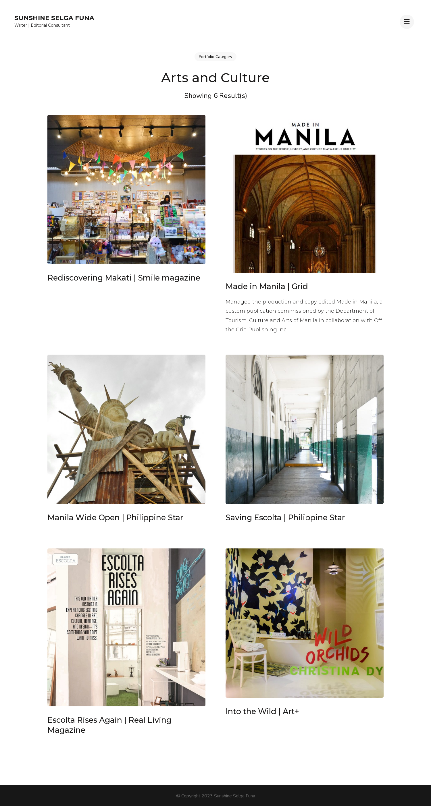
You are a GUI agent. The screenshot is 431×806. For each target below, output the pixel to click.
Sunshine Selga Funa (54, 18)
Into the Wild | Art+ (262, 711)
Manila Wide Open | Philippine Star (115, 517)
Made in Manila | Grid (267, 286)
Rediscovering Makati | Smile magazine (123, 278)
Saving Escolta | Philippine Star (285, 517)
